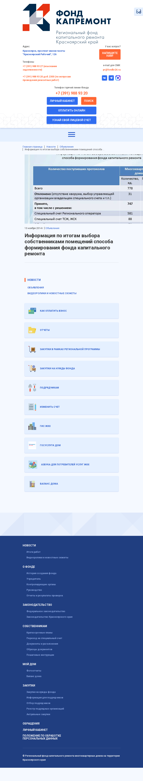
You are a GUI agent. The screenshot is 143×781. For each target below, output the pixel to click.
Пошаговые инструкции (40, 655)
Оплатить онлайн (71, 110)
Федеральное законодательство (45, 611)
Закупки (29, 685)
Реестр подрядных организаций (45, 708)
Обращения (31, 723)
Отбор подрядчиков (38, 703)
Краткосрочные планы (39, 632)
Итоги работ (33, 552)
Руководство (34, 590)
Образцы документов (39, 649)
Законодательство (37, 604)
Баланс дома (33, 676)
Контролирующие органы (41, 584)
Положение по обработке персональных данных (42, 737)
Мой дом (29, 664)
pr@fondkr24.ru (112, 69)
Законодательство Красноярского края (49, 617)
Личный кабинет (62, 100)
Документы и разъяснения (42, 643)
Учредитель (33, 579)
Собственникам (35, 626)
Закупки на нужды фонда (40, 692)
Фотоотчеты (33, 670)
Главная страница (32, 146)
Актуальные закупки (38, 714)
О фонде (29, 566)
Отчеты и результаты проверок (44, 595)
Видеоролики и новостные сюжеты (52, 293)
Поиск (88, 100)
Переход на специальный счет (44, 638)
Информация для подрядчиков (44, 697)
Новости (51, 146)
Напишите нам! (110, 54)
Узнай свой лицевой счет (71, 120)
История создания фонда (41, 573)
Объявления (67, 146)
